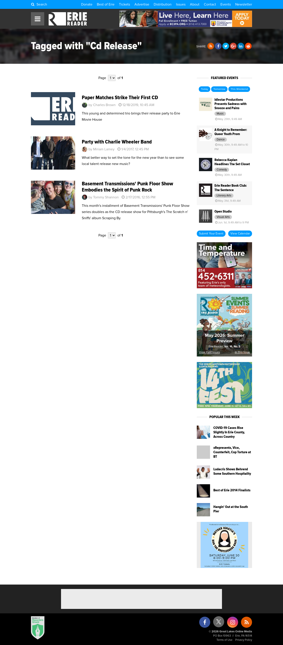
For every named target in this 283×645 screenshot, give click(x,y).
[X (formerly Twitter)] (218, 623)
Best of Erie (106, 4)
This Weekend (239, 89)
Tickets (124, 4)
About (194, 4)
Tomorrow (219, 89)
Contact (210, 4)
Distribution (163, 4)
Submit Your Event (211, 233)
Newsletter (243, 4)
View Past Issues (209, 352)
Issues (180, 4)
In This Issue (242, 352)
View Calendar (240, 233)
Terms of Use (224, 640)
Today (204, 89)
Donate (86, 4)
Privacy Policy (243, 640)
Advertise (141, 4)
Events (225, 4)
